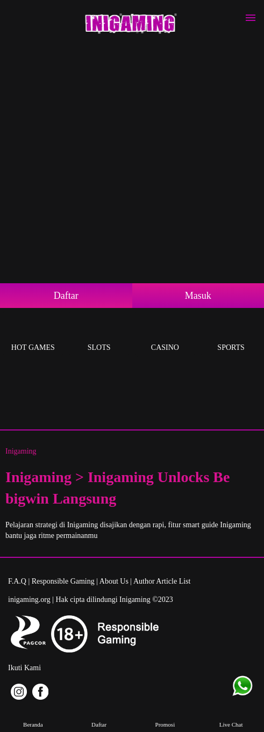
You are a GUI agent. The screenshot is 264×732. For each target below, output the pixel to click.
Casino (165, 335)
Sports (231, 335)
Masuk (198, 295)
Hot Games (33, 335)
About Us (114, 581)
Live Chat (231, 716)
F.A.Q (17, 581)
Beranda (32, 716)
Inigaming (21, 451)
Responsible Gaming (63, 581)
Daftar (66, 295)
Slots (99, 335)
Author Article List (162, 581)
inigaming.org (29, 599)
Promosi (165, 716)
